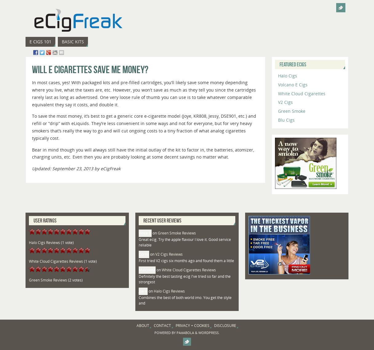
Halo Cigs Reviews (44, 242)
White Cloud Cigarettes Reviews (56, 261)
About (143, 325)
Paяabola (185, 332)
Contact (162, 325)
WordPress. (209, 332)
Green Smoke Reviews (48, 280)
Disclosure (225, 325)
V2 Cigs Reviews (169, 254)
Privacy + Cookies (192, 325)
